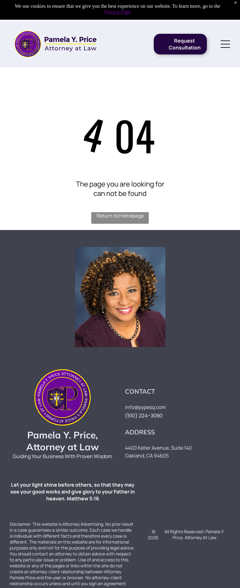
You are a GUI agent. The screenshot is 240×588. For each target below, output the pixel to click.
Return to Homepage (120, 215)
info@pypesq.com (145, 407)
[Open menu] (225, 23)
